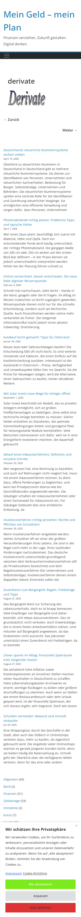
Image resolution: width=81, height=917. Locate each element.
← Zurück (11, 119)
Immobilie (10, 808)
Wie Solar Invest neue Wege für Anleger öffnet (36, 393)
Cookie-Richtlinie (35, 873)
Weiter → (70, 130)
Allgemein (10, 779)
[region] (40, 869)
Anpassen (40, 896)
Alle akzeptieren (40, 884)
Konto (7, 815)
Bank (7, 786)
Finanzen (10, 794)
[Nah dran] (76, 825)
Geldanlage (11, 801)
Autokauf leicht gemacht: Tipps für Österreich (36, 337)
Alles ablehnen (40, 908)
